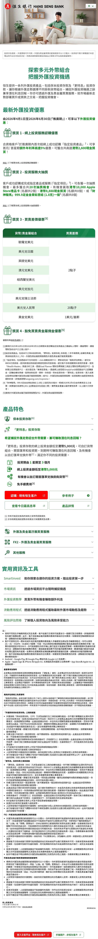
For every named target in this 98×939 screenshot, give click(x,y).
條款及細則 (17, 340)
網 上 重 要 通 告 (7, 902)
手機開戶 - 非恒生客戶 (68, 934)
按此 (6, 162)
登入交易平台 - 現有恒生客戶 (33, 934)
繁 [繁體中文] (89, 5)
